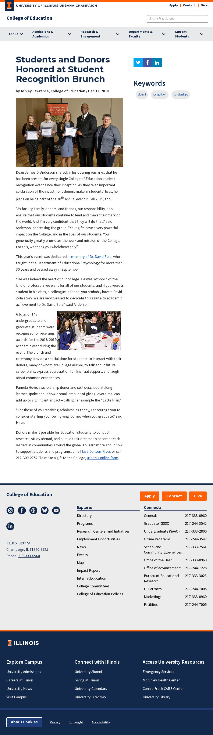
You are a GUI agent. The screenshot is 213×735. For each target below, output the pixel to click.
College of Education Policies (100, 594)
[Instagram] (10, 513)
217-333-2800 (196, 531)
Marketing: (152, 596)
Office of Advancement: (162, 568)
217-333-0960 (29, 556)
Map (80, 562)
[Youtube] (56, 513)
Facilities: (151, 604)
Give (204, 5)
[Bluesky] (44, 513)
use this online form (102, 458)
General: (150, 515)
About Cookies (24, 722)
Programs (85, 523)
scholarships (181, 95)
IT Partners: (153, 589)
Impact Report (88, 570)
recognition (159, 95)
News (81, 547)
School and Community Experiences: (163, 549)
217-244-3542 (196, 523)
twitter (138, 62)
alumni (142, 95)
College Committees (93, 586)
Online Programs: (157, 539)
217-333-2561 (196, 547)
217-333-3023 (196, 576)
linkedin (157, 62)
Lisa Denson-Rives (96, 451)
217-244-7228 (196, 568)
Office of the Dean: (158, 560)
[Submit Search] (202, 19)
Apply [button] (173, 5)
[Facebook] (22, 513)
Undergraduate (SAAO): (162, 531)
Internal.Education (91, 578)
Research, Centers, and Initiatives (103, 531)
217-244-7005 (196, 589)
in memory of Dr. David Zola (89, 256)
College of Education (29, 18)
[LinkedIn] (10, 529)
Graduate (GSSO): (157, 523)
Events (82, 555)
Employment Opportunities (98, 539)
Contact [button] (189, 5)
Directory (84, 515)
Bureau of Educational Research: (161, 578)
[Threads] (33, 513)
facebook (147, 62)
